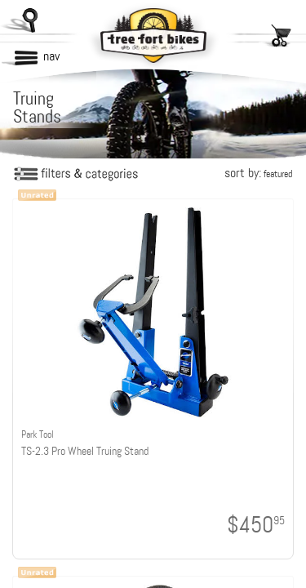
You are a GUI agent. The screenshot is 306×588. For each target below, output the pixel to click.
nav (51, 56)
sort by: (258, 172)
